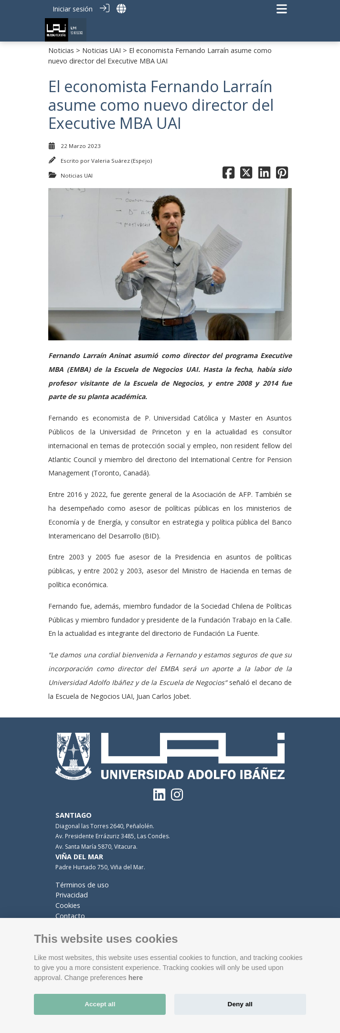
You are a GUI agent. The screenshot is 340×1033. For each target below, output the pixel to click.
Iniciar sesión (73, 8)
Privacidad (71, 894)
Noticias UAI (101, 50)
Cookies (67, 905)
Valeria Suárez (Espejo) (121, 160)
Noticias (61, 50)
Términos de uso (82, 884)
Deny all (240, 1004)
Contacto (70, 915)
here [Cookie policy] (135, 977)
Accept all (100, 1004)
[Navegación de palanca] (281, 8)
